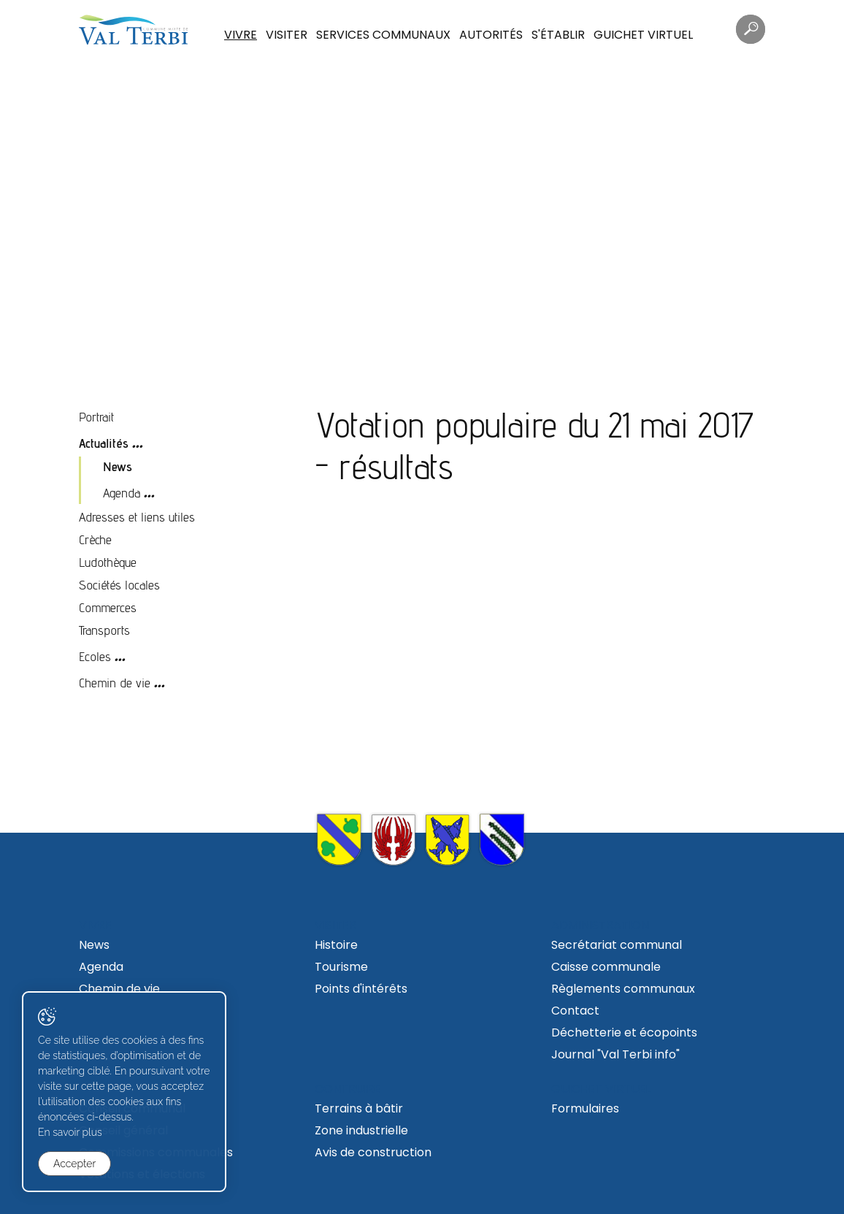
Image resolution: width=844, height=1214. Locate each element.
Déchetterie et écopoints (624, 1032)
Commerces (108, 607)
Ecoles (95, 656)
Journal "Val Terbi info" (615, 1054)
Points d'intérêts (361, 988)
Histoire (336, 944)
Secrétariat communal (616, 944)
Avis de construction (373, 1152)
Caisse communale (606, 966)
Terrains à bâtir (359, 1108)
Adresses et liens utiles (137, 516)
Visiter (286, 34)
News (117, 466)
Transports (104, 630)
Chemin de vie (114, 682)
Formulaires (585, 1108)
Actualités (103, 443)
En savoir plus (70, 1132)
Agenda (121, 492)
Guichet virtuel (643, 34)
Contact (575, 1010)
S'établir (558, 34)
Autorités (491, 34)
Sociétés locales (119, 584)
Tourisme (341, 966)
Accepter (74, 1163)
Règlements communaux (623, 988)
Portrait (96, 416)
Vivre (240, 34)
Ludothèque (108, 562)
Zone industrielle (361, 1130)
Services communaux (383, 34)
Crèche (95, 539)
